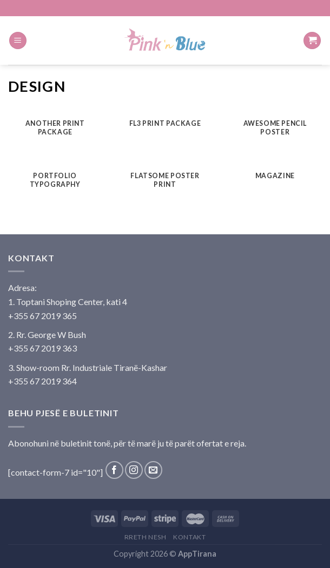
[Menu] (18, 41)
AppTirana (197, 553)
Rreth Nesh (145, 537)
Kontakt (189, 537)
